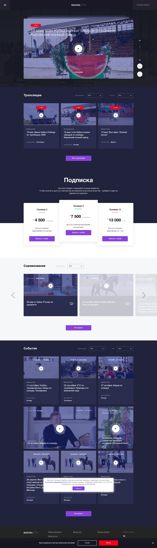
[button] (13, 296)
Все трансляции (78, 158)
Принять (79, 488)
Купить (108, 543)
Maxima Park (53, 536)
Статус (111, 95)
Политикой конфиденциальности (56, 482)
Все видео (78, 328)
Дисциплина (79, 95)
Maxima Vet (77, 532)
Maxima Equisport (54, 532)
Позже (87, 543)
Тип (113, 348)
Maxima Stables (103, 532)
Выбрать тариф (42, 238)
